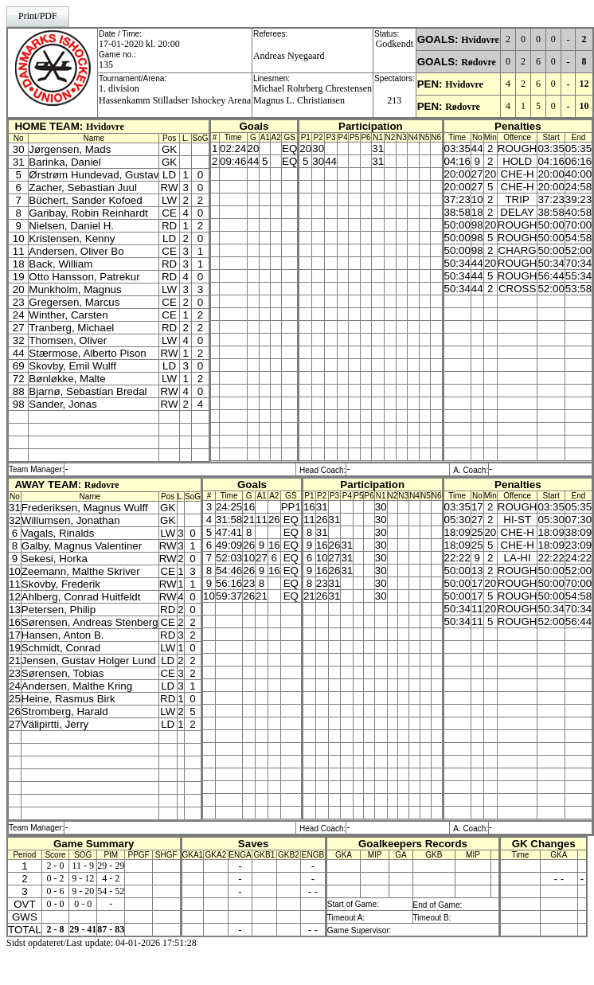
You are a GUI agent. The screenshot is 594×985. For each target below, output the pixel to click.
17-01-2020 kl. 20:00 (139, 43)
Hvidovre (480, 39)
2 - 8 (55, 929)
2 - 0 (55, 865)
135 (106, 64)
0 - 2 (55, 878)
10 (584, 105)
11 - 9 (83, 865)
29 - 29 (110, 865)
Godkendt (394, 43)
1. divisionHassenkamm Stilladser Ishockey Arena (175, 94)
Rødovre (478, 62)
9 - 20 (83, 891)
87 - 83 (110, 929)
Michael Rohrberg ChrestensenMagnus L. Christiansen (312, 94)
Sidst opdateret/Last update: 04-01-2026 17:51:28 (101, 942)
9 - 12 (83, 878)
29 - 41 (82, 929)
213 (394, 100)
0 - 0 (55, 903)
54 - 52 (110, 891)
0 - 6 (55, 891)
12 (584, 83)
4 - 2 (110, 878)
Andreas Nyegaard (289, 55)
